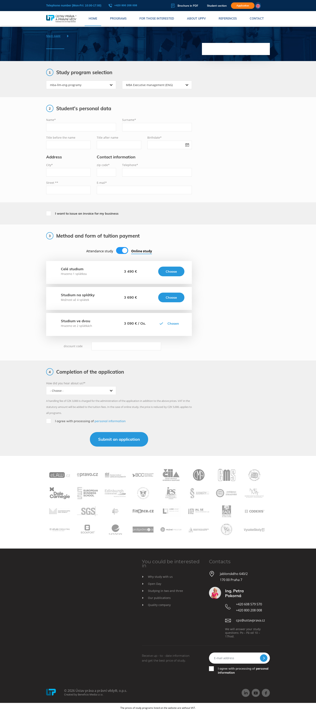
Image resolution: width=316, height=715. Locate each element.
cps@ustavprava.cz (250, 620)
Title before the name (60, 137)
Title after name (107, 137)
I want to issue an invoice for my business (86, 213)
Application (242, 5)
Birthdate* (154, 137)
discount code (73, 346)
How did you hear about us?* (65, 383)
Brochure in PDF (178, 6)
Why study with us (160, 577)
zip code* (103, 165)
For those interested (156, 19)
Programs (118, 19)
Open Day (154, 584)
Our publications (159, 598)
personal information (110, 421)
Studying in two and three (165, 591)
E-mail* (102, 183)
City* (49, 165)
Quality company (159, 605)
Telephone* (130, 165)
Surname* (129, 120)
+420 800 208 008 (123, 5)
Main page (53, 36)
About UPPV (196, 19)
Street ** (52, 183)
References (228, 19)
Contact (257, 19)
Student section (210, 5)
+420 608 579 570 (249, 604)
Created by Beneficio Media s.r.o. (83, 694)
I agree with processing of (90, 421)
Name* (51, 120)
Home (93, 19)
